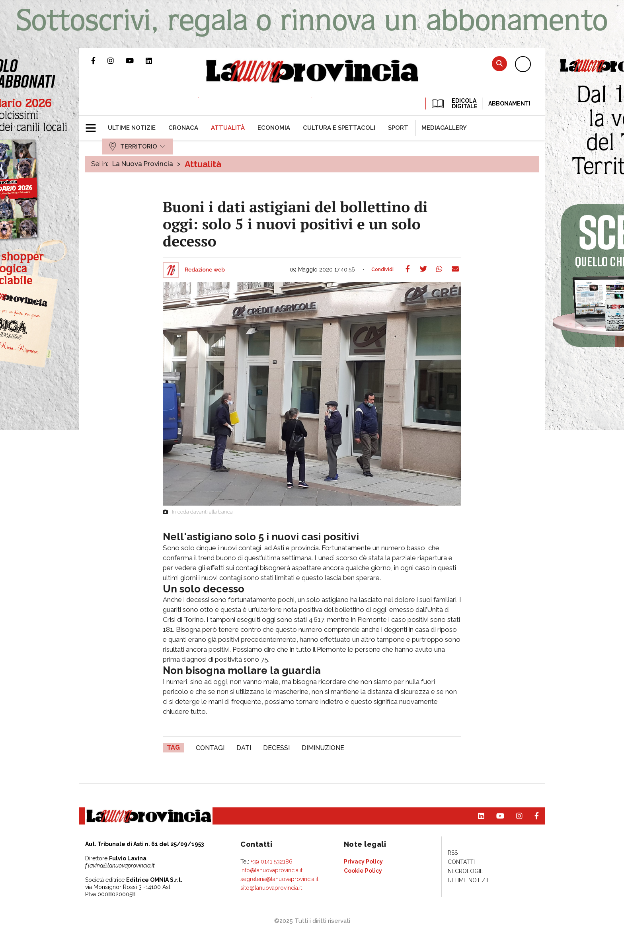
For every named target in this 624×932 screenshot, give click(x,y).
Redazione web (205, 270)
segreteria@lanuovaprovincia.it (279, 879)
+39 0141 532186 (271, 861)
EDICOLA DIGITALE (454, 103)
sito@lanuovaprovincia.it (271, 888)
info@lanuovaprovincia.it (271, 870)
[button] (93, 124)
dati (243, 748)
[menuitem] (131, 128)
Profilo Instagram (116, 60)
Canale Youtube (136, 60)
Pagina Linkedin (155, 60)
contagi (210, 748)
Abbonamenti (509, 103)
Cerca (499, 63)
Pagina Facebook (99, 60)
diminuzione (323, 748)
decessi (276, 748)
